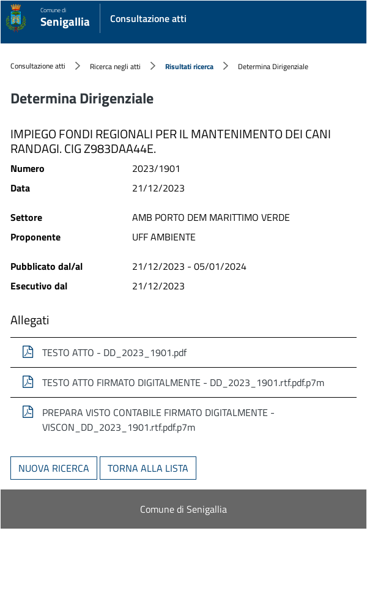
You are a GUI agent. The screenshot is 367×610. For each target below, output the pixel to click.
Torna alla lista (148, 468)
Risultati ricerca (189, 66)
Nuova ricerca (53, 468)
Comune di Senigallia (183, 509)
